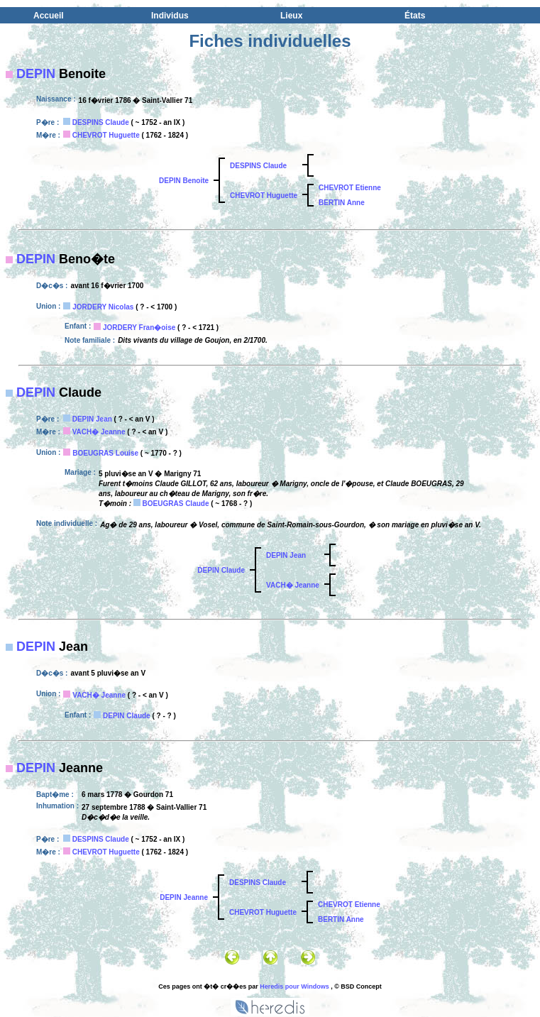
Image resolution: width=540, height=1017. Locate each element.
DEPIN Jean (92, 419)
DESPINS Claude (100, 122)
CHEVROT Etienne (350, 188)
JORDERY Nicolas (102, 307)
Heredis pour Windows (294, 986)
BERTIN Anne (342, 203)
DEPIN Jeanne (184, 897)
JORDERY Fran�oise (139, 327)
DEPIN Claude (221, 570)
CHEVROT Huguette (106, 135)
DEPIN (35, 74)
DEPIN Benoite (184, 181)
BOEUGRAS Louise (105, 453)
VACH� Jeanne (99, 432)
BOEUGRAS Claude (176, 503)
